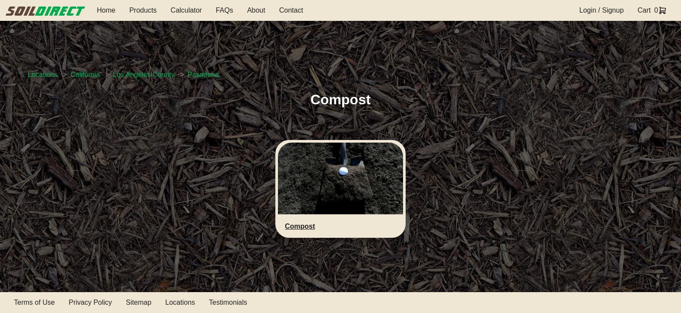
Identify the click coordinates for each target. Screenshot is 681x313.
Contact (291, 10)
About (256, 10)
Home (106, 10)
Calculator (186, 10)
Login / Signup (601, 10)
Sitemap (139, 302)
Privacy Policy (90, 302)
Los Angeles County (144, 74)
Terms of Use (34, 302)
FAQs (224, 10)
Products (143, 10)
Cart (644, 10)
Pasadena (203, 74)
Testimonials (228, 302)
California (85, 74)
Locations (43, 74)
